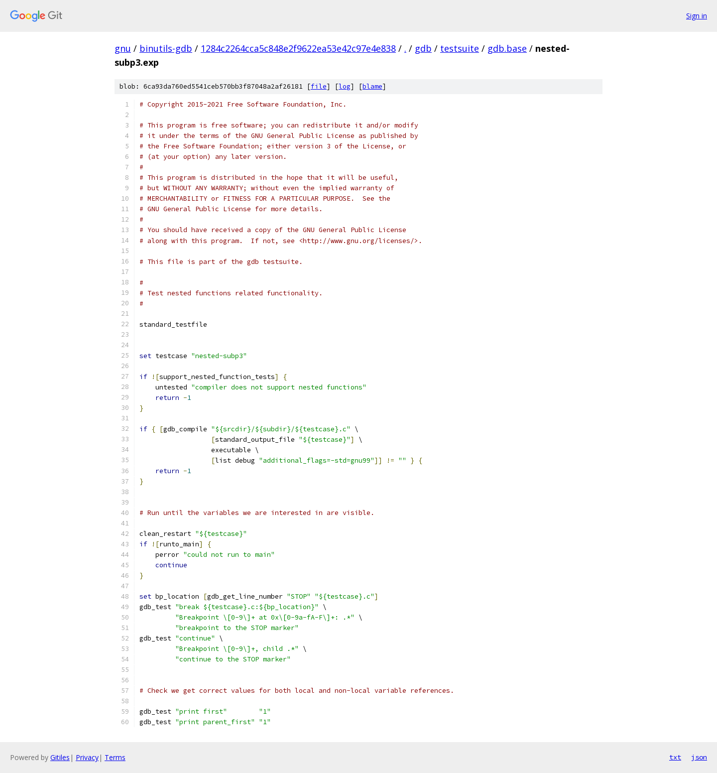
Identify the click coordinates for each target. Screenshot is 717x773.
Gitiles (60, 757)
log (345, 86)
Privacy (87, 757)
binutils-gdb (165, 48)
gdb (423, 48)
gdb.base (507, 48)
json (699, 757)
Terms (115, 757)
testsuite (459, 48)
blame (372, 86)
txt (675, 757)
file (319, 86)
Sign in (696, 15)
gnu (123, 48)
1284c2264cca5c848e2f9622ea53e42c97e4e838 (298, 48)
